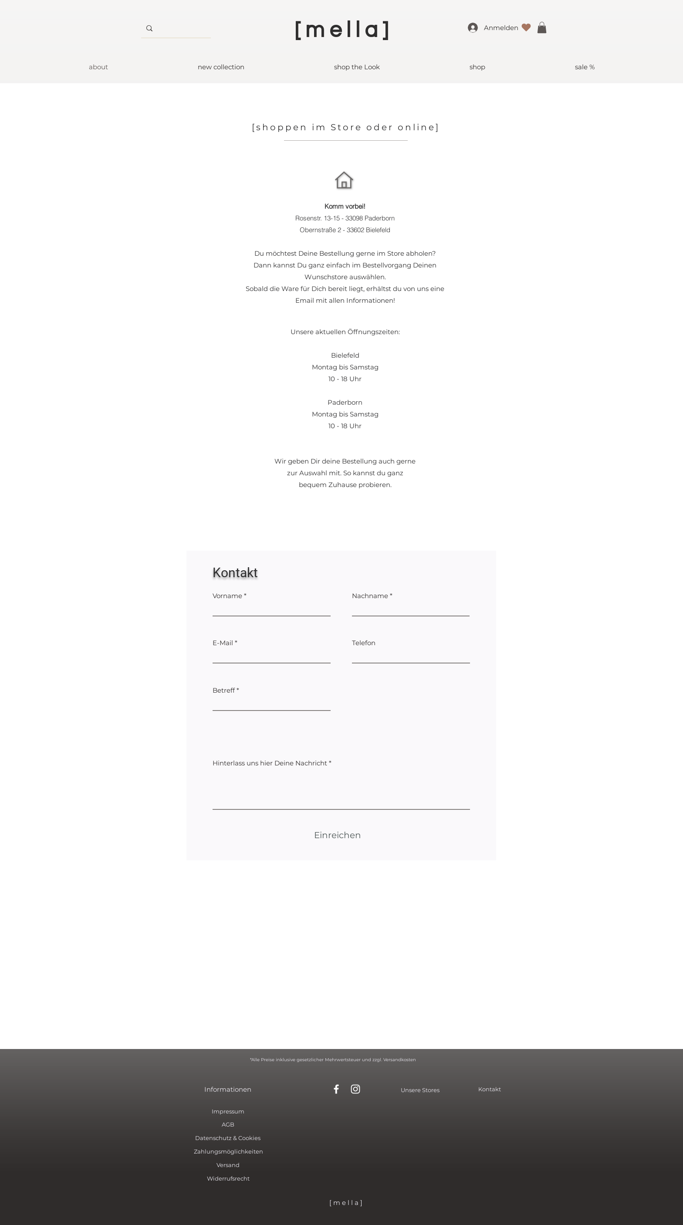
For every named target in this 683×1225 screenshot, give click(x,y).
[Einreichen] (337, 835)
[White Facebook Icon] (336, 1089)
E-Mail (223, 643)
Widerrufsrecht (228, 1178)
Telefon (363, 643)
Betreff (224, 690)
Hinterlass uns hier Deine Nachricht (270, 763)
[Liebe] (526, 27)
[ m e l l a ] (345, 1202)
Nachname (370, 595)
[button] (542, 27)
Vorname (227, 595)
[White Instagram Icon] (355, 1089)
